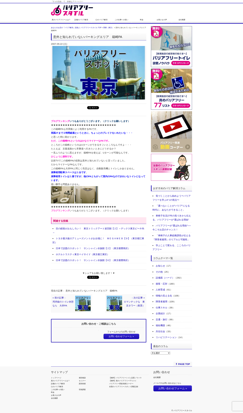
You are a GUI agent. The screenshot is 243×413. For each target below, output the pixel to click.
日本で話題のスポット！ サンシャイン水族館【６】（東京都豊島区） (93, 260)
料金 (141, 20)
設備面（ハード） (165, 277)
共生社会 (160, 331)
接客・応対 (161, 283)
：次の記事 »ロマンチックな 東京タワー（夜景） (134, 301)
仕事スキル (161, 307)
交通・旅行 (161, 319)
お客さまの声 (162, 20)
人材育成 (160, 289)
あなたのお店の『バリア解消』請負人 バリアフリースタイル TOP (76, 27)
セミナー (82, 381)
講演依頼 (82, 384)
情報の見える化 (164, 295)
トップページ (56, 378)
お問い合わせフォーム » (121, 336)
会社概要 (182, 20)
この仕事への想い (121, 20)
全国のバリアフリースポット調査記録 (123, 386)
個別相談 (82, 378)
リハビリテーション (166, 337)
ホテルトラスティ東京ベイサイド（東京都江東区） (82, 254)
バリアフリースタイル (182, 410)
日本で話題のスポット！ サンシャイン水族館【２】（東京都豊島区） (93, 248)
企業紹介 (160, 313)
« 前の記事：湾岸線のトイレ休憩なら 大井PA (63, 301)
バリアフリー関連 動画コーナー (121, 384)
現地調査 (82, 389)
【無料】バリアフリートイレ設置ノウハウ (125, 378)
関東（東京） (108, 27)
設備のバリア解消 (81, 20)
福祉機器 (160, 325)
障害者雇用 (161, 301)
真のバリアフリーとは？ (61, 20)
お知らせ (160, 265)
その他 (159, 271)
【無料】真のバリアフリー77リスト (123, 381)
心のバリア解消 (101, 20)
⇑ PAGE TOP (182, 364)
